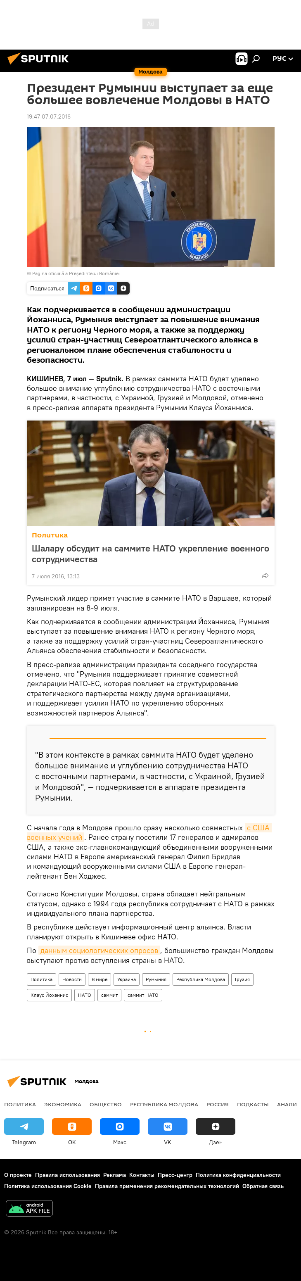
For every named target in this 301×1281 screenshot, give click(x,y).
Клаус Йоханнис (49, 995)
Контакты (141, 1175)
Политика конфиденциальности (238, 1175)
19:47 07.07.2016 (49, 116)
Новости (72, 979)
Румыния (156, 979)
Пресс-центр (175, 1175)
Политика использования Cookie (48, 1186)
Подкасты (253, 1104)
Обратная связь (263, 1186)
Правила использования (67, 1175)
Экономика (62, 1104)
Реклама (114, 1175)
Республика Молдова (200, 979)
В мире (99, 979)
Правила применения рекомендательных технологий (167, 1186)
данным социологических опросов (99, 950)
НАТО (84, 995)
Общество (106, 1104)
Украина (126, 979)
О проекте (18, 1175)
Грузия (242, 979)
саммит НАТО (143, 995)
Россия (217, 1104)
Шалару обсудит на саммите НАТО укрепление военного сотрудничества (150, 553)
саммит (109, 995)
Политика (50, 535)
